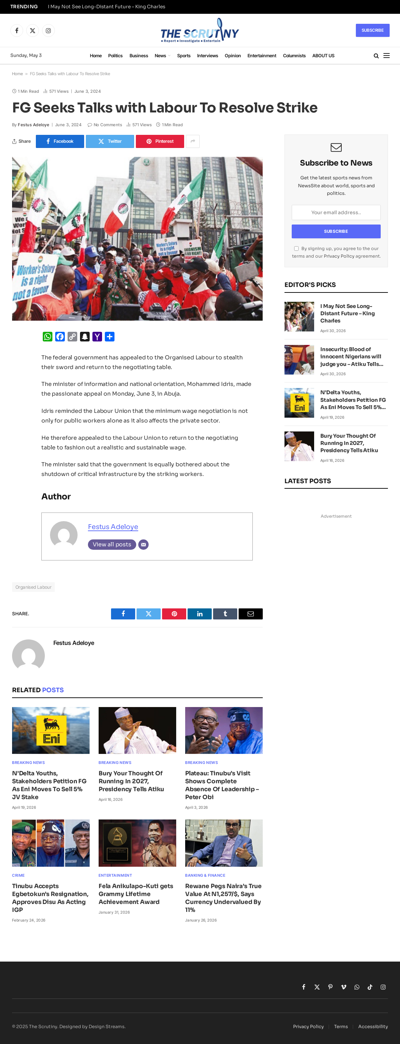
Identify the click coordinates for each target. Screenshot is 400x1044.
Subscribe (373, 30)
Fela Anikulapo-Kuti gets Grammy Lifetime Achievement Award (136, 894)
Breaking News (28, 762)
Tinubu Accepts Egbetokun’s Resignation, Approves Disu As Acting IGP (50, 898)
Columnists (294, 55)
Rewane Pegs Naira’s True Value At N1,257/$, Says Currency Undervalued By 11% (223, 898)
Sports (184, 55)
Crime (18, 875)
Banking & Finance (205, 875)
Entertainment (262, 55)
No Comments (105, 124)
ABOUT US (323, 55)
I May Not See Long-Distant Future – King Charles (106, 7)
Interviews (207, 55)
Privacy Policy (339, 256)
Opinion (233, 55)
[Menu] (386, 55)
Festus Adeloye (33, 124)
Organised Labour (33, 587)
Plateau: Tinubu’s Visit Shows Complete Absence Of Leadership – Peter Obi (222, 785)
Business (139, 55)
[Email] (143, 544)
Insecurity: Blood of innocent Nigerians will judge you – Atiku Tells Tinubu (350, 357)
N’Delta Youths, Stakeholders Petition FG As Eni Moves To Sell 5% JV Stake (49, 785)
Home (96, 55)
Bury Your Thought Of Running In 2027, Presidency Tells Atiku (131, 781)
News (160, 55)
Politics (115, 55)
